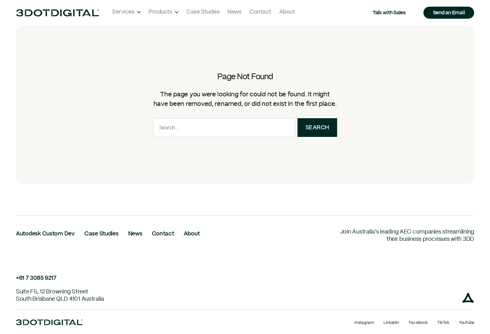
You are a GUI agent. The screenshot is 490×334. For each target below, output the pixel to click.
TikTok (443, 323)
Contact (260, 12)
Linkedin (391, 323)
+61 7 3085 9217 (36, 278)
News (234, 12)
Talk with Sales (389, 12)
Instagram (364, 323)
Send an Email (449, 12)
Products (160, 12)
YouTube (466, 323)
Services (123, 12)
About (287, 12)
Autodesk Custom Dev (45, 234)
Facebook (418, 323)
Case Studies (202, 12)
